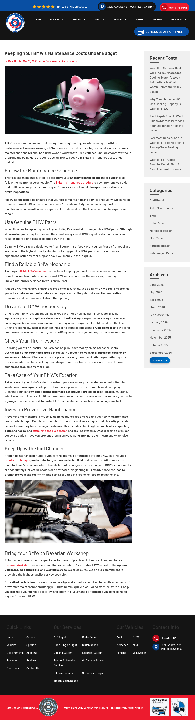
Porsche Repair (160, 245)
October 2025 (159, 345)
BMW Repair (158, 223)
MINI (135, 645)
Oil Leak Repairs (63, 673)
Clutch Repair (90, 645)
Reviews (158, 20)
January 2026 (159, 322)
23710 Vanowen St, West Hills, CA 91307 (126, 6)
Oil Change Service (93, 660)
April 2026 (156, 299)
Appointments (15, 652)
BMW (136, 637)
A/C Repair (60, 637)
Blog (153, 215)
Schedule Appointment (165, 32)
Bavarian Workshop (17, 565)
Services (57, 20)
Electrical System (92, 652)
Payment (141, 20)
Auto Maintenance (49, 61)
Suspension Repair (93, 673)
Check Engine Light (65, 645)
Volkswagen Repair (162, 253)
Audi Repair (157, 200)
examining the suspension (49, 430)
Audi (119, 637)
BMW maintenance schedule (74, 182)
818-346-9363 (174, 7)
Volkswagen (140, 652)
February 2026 (159, 314)
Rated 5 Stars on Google (59, 7)
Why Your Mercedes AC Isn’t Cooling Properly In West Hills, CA (165, 103)
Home (41, 20)
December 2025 (160, 330)
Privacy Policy (135, 707)
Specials (101, 20)
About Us (119, 20)
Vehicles (79, 20)
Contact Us (32, 668)
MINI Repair (157, 238)
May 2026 (156, 292)
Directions (177, 20)
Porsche (121, 652)
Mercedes (122, 645)
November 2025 (160, 337)
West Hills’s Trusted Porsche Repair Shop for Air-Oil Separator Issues (166, 164)
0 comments (69, 61)
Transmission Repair (66, 680)
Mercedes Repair (161, 230)
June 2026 (157, 284)
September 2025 (161, 352)
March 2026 (157, 307)
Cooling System (63, 652)
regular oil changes (17, 460)
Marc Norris (14, 61)
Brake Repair (89, 637)
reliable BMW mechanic (32, 271)
